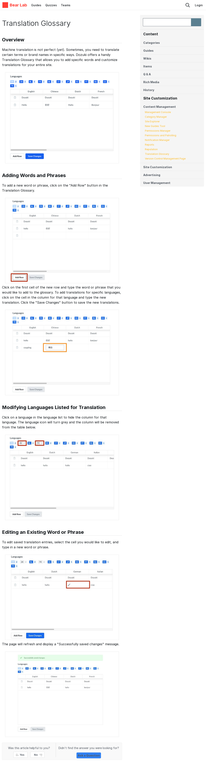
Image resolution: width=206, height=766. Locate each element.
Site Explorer (152, 121)
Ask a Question (89, 755)
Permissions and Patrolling (160, 135)
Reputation (151, 149)
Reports (149, 144)
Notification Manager (157, 140)
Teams (65, 5)
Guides (36, 5)
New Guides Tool (155, 126)
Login (199, 5)
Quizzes (51, 5)
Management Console (158, 112)
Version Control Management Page (165, 158)
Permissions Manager (157, 130)
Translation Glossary (157, 153)
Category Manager (156, 116)
